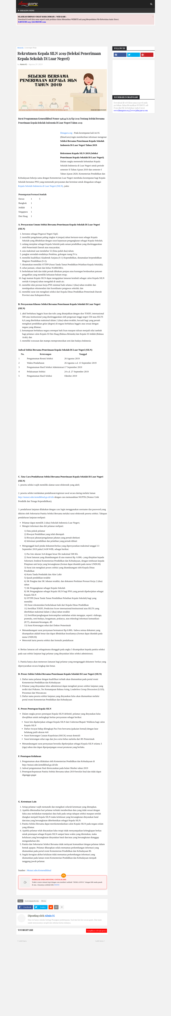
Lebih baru (23, 941)
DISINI (56, 885)
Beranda (20, 48)
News (43, 901)
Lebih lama (99, 941)
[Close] (153, 16)
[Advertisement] (85, 38)
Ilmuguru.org (66, 133)
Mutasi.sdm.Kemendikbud (39, 870)
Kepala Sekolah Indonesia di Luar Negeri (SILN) (40, 186)
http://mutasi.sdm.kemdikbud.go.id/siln (36, 497)
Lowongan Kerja (30, 48)
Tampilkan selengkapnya (96, 930)
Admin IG (49, 915)
